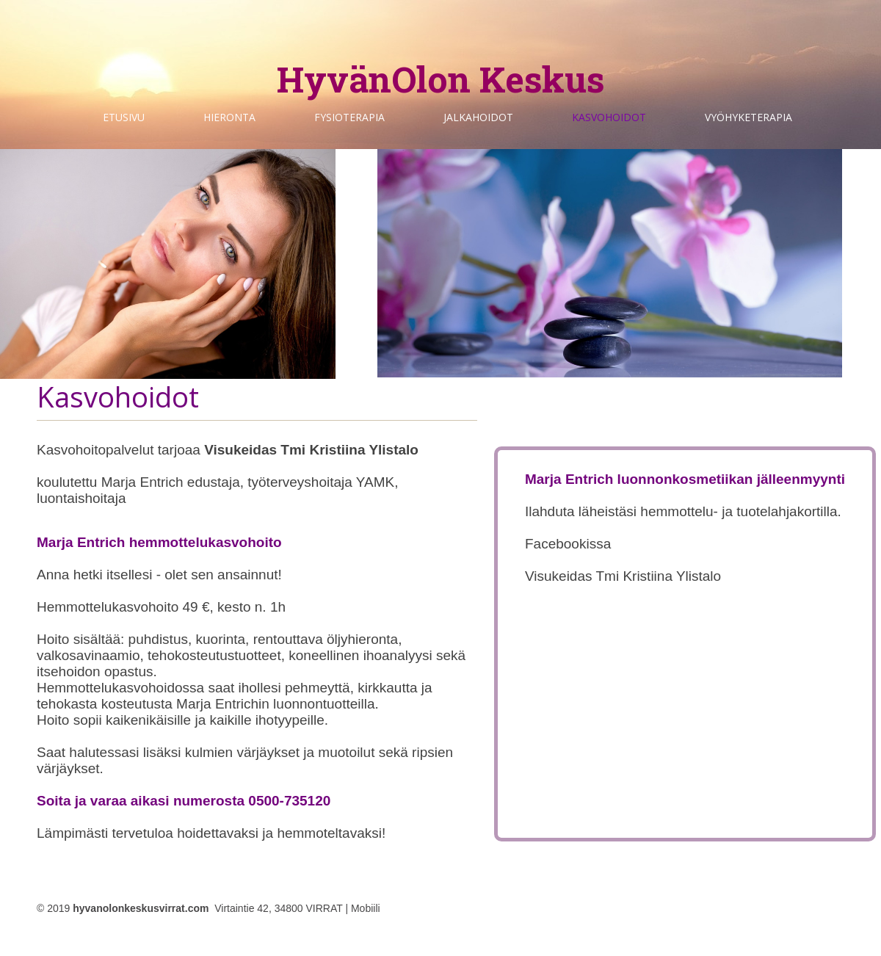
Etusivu (124, 117)
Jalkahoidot (478, 117)
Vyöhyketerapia (748, 117)
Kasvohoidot (609, 117)
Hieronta (229, 117)
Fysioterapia (349, 117)
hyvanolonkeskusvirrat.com (141, 908)
